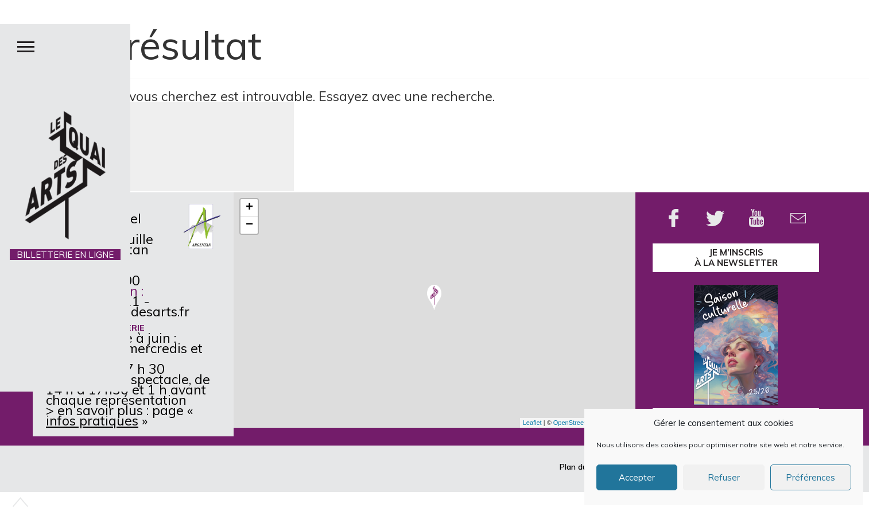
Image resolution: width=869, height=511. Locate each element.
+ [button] (249, 207)
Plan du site (581, 467)
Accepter (637, 477)
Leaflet (532, 422)
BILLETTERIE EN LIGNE (65, 254)
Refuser (724, 477)
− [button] (249, 225)
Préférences (810, 477)
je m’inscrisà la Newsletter (736, 257)
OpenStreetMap (575, 422)
